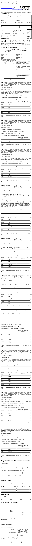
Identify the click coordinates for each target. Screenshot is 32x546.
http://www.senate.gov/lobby (17, 9)
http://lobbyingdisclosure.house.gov (7, 8)
